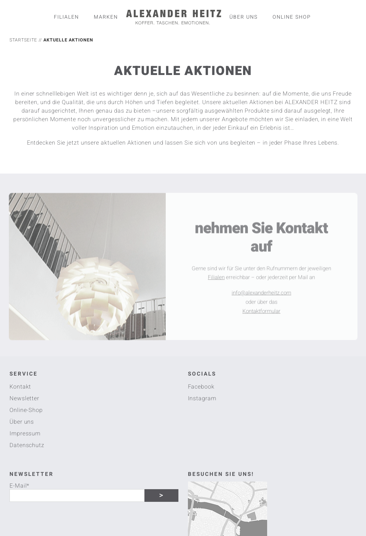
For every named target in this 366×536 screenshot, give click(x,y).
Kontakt (20, 387)
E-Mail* (19, 485)
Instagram (202, 398)
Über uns (22, 422)
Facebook (201, 387)
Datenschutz (27, 445)
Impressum (25, 433)
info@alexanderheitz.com (261, 294)
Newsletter (24, 398)
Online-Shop (26, 410)
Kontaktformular (261, 313)
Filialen (216, 279)
